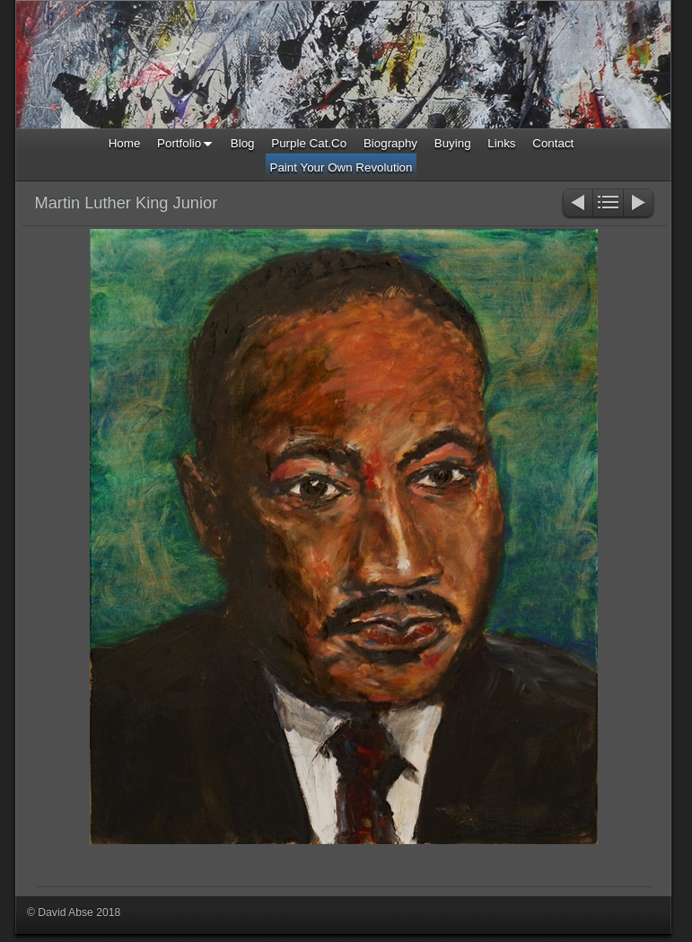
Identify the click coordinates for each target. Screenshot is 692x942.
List (608, 204)
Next (639, 204)
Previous (576, 204)
